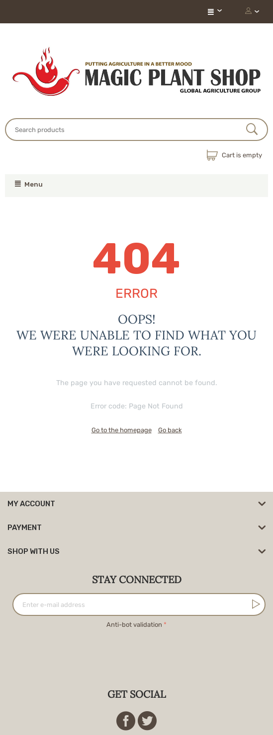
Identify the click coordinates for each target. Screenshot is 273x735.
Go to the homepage (121, 430)
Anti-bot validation (134, 624)
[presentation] (136, 650)
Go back (170, 430)
